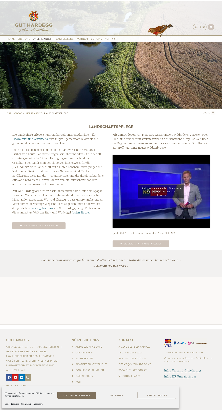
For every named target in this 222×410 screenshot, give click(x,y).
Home (11, 39)
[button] (213, 113)
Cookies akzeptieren (76, 395)
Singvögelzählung (42, 208)
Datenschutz (26, 404)
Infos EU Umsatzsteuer (180, 376)
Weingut (82, 39)
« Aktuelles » (64, 39)
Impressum (38, 404)
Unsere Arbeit (43, 39)
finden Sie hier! (81, 212)
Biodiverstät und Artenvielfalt (31, 139)
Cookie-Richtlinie (12, 404)
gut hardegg (14, 113)
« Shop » (96, 39)
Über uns (23, 39)
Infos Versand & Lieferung (182, 370)
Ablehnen (116, 395)
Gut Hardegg (17, 339)
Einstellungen (157, 395)
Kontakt (111, 39)
